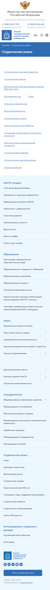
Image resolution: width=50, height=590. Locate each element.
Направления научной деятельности (20, 339)
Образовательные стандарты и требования (23, 269)
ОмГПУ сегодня (12, 182)
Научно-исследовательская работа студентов (25, 346)
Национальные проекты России (18, 326)
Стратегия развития (13, 215)
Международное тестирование (18, 406)
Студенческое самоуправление (20, 160)
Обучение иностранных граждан (18, 413)
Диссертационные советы (15, 369)
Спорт (31, 96)
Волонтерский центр (14, 111)
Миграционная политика (15, 444)
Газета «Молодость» (13, 515)
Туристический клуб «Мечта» (19, 125)
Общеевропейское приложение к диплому (23, 400)
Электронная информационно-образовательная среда (18, 261)
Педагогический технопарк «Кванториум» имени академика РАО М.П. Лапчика (23, 298)
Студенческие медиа (15, 79)
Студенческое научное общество (21, 72)
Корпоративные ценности (15, 222)
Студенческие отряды (15, 118)
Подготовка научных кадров (17, 332)
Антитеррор (9, 542)
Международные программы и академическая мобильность (25, 421)
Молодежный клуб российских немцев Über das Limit (24, 88)
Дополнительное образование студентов (19, 144)
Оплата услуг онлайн (13, 243)
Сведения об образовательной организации (25, 19)
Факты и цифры (11, 236)
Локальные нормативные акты (18, 290)
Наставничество (12, 96)
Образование (11, 254)
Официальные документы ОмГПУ (19, 202)
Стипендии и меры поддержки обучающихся (24, 494)
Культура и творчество (15, 103)
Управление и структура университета (21, 195)
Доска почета (10, 229)
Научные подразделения (15, 353)
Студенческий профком (16, 152)
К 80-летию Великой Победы (17, 188)
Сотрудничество (13, 394)
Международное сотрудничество (19, 437)
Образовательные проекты (16, 283)
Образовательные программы (17, 276)
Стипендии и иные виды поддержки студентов (22, 134)
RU (35, 35)
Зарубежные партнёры (14, 430)
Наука (7, 320)
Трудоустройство (12, 167)
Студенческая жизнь (15, 455)
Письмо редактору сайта (23, 573)
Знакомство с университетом (17, 208)
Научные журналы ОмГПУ (15, 376)
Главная (5, 45)
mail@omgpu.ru (26, 583)
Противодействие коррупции (17, 535)
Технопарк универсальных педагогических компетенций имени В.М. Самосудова (23, 308)
